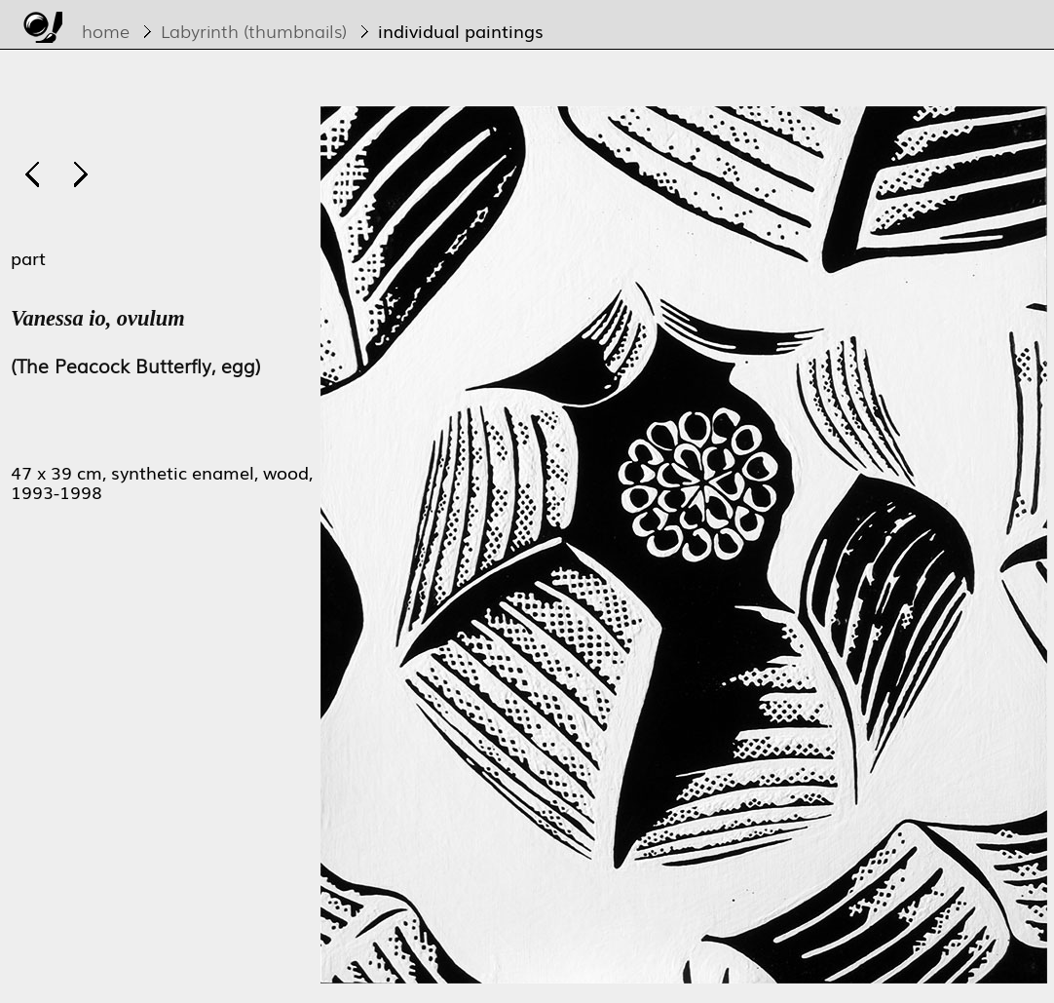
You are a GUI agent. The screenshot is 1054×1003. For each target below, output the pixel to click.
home (106, 30)
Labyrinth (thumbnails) (254, 30)
